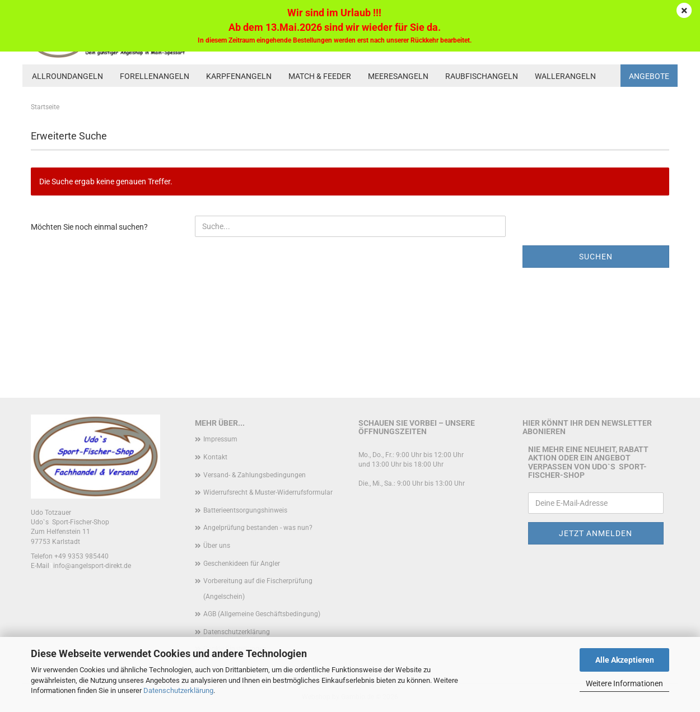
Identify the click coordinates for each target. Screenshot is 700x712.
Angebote (649, 76)
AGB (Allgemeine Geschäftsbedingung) (261, 614)
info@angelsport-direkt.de (92, 566)
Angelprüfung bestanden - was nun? (257, 528)
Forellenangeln (154, 76)
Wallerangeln (565, 76)
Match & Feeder (319, 76)
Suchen (596, 256)
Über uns (216, 546)
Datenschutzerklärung (178, 690)
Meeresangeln (398, 76)
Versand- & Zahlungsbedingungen (254, 475)
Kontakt (215, 457)
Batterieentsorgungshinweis (245, 510)
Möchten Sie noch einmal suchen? (89, 226)
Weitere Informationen (624, 683)
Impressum (220, 439)
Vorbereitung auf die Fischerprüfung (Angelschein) (257, 589)
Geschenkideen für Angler (241, 563)
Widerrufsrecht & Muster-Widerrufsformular (268, 492)
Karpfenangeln (239, 76)
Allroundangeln (67, 76)
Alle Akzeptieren (624, 659)
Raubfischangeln (481, 76)
